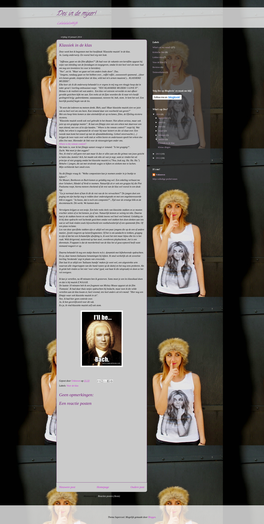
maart (161, 130)
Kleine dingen (164, 147)
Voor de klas (72, 385)
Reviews (156, 67)
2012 (158, 158)
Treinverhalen (159, 72)
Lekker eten (158, 57)
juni (160, 122)
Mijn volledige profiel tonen (165, 179)
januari (162, 139)
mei (160, 126)
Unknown (160, 174)
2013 (158, 153)
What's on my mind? (162, 47)
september (163, 118)
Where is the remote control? (72, 144)
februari (162, 135)
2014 (158, 114)
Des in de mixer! (76, 14)
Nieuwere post (67, 487)
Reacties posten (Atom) (109, 496)
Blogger (152, 517)
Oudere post (137, 487)
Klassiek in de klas (166, 143)
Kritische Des (158, 52)
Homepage (103, 487)
